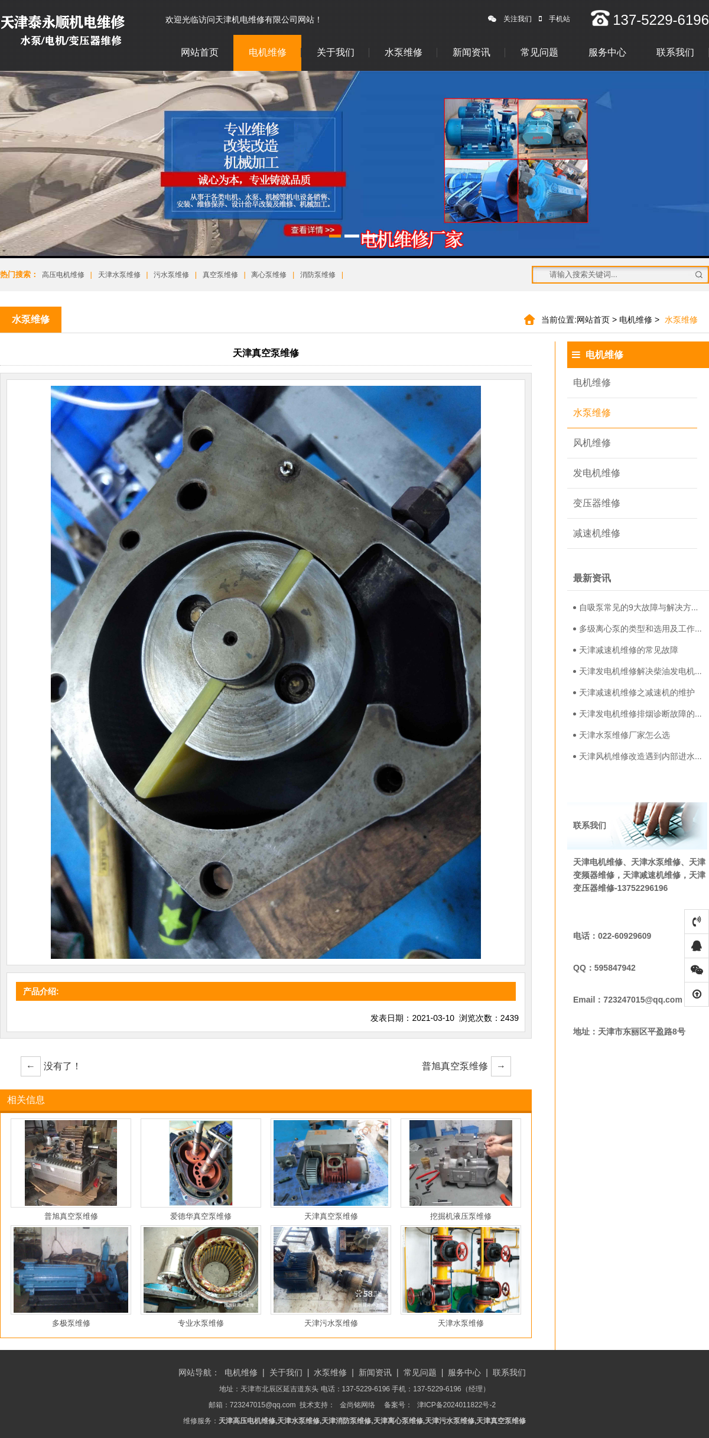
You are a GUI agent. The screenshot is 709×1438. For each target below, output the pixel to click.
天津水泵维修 (119, 275)
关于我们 (335, 52)
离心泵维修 (269, 275)
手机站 (554, 19)
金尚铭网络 (357, 1405)
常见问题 (539, 52)
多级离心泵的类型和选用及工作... (637, 628)
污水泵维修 (171, 275)
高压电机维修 (63, 275)
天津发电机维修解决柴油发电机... (637, 671)
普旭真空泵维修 (466, 1066)
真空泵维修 (220, 275)
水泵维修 (403, 52)
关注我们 (510, 19)
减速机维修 (596, 533)
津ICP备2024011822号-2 (456, 1405)
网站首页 (200, 52)
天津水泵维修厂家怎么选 (621, 735)
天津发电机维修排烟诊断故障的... (637, 713)
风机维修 (592, 443)
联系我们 (675, 52)
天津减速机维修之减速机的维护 (634, 692)
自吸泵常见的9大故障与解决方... (635, 607)
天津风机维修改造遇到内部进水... (637, 756)
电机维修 (268, 52)
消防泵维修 (318, 275)
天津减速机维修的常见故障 (625, 650)
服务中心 (607, 52)
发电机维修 (596, 473)
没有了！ (51, 1066)
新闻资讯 (471, 52)
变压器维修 (596, 503)
